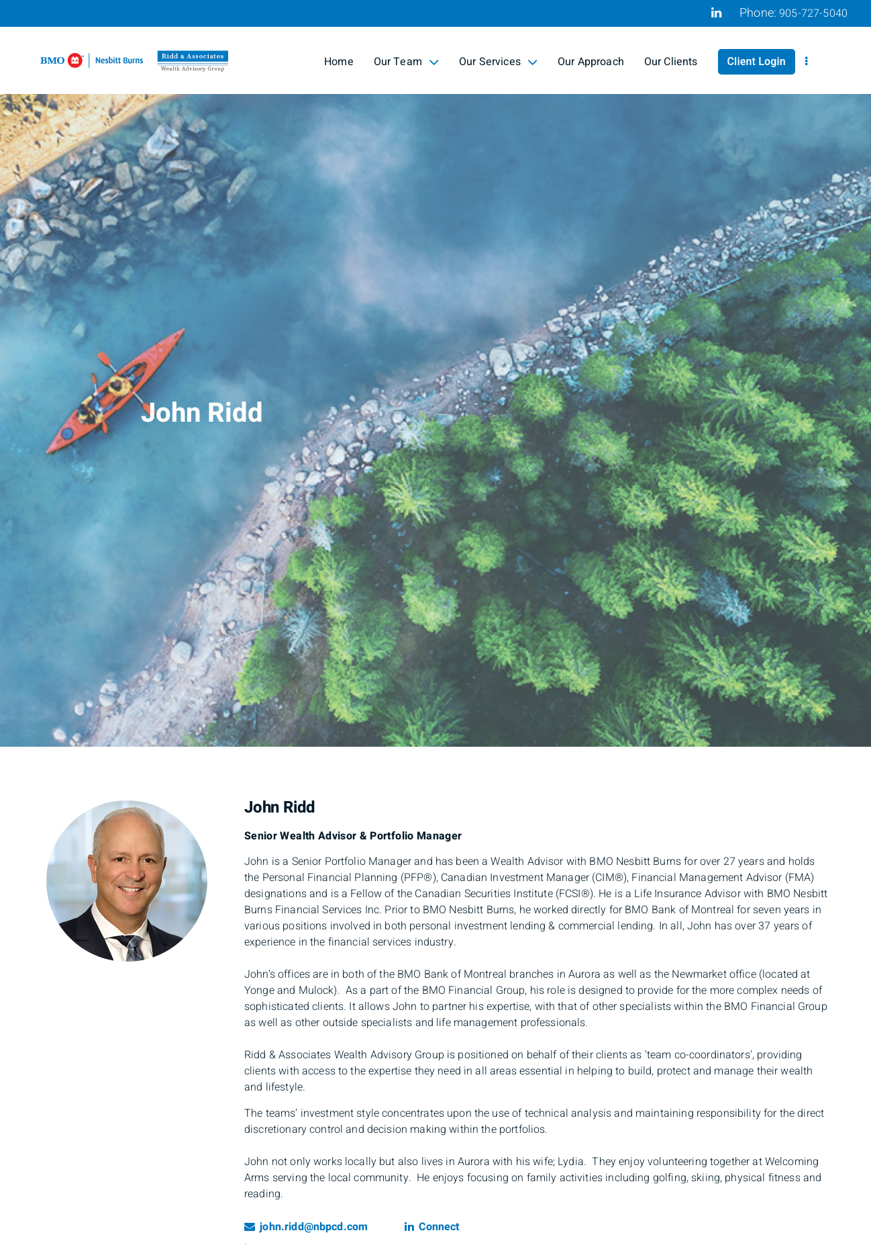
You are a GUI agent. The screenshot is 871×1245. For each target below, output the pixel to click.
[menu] (806, 62)
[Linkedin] (716, 13)
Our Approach (591, 62)
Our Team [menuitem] (406, 62)
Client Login (756, 62)
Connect (432, 1227)
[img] (435, 373)
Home (339, 62)
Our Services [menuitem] (498, 62)
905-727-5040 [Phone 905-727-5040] (813, 13)
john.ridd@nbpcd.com (306, 1227)
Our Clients (671, 62)
